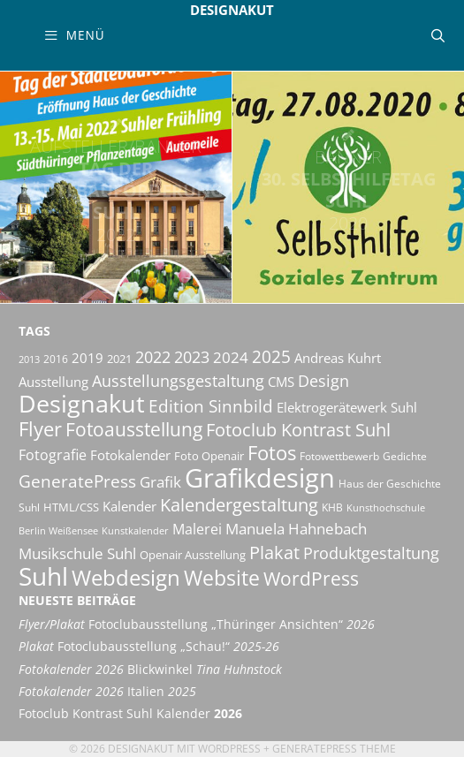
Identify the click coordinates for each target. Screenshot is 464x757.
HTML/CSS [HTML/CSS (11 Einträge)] (71, 507)
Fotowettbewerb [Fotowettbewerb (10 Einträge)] (339, 456)
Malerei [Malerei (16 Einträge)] (197, 529)
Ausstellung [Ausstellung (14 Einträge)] (53, 381)
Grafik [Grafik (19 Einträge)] (160, 481)
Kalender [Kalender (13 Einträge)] (129, 506)
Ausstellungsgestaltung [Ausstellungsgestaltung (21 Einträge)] (178, 380)
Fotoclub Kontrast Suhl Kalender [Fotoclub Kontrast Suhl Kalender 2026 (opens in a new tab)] (130, 714)
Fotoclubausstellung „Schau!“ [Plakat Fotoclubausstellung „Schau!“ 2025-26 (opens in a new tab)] (149, 647)
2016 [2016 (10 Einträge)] (55, 359)
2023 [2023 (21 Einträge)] (191, 356)
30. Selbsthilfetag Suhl (348, 190)
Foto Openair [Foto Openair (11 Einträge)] (209, 456)
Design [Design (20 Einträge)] (323, 380)
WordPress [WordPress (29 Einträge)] (311, 578)
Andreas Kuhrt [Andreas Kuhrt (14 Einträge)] (337, 358)
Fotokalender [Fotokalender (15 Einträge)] (130, 455)
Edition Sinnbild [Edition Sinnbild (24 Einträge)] (210, 406)
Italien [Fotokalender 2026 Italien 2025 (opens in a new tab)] (107, 692)
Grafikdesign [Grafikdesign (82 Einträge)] (260, 478)
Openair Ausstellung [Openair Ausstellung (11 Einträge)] (193, 555)
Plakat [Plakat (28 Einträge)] (274, 552)
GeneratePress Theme (334, 748)
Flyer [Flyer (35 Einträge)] (40, 429)
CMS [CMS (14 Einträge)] (281, 381)
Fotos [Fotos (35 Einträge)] (271, 452)
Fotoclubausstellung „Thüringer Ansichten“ (197, 624)
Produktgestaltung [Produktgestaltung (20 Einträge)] (371, 553)
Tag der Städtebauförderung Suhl (116, 190)
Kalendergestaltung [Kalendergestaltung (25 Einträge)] (239, 505)
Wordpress (229, 748)
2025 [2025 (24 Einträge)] (271, 356)
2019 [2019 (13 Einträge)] (87, 358)
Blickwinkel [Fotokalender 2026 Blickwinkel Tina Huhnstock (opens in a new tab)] (150, 670)
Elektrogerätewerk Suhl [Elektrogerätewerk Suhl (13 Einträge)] (347, 407)
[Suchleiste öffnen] (438, 35)
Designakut (232, 10)
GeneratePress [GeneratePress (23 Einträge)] (77, 481)
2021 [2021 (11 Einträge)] (119, 359)
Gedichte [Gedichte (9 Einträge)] (405, 456)
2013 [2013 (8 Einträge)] (29, 359)
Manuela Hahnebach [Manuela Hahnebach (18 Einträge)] (296, 529)
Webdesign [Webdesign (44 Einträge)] (126, 577)
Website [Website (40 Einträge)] (222, 578)
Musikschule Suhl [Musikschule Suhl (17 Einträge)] (77, 553)
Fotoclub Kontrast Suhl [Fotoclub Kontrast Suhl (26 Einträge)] (298, 430)
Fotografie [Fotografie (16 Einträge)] (53, 455)
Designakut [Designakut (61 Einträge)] (82, 403)
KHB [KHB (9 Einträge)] (332, 507)
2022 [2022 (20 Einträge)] (153, 356)
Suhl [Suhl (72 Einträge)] (43, 576)
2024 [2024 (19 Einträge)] (230, 356)
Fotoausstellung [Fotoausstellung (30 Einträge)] (133, 429)
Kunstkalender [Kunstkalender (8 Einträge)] (135, 531)
